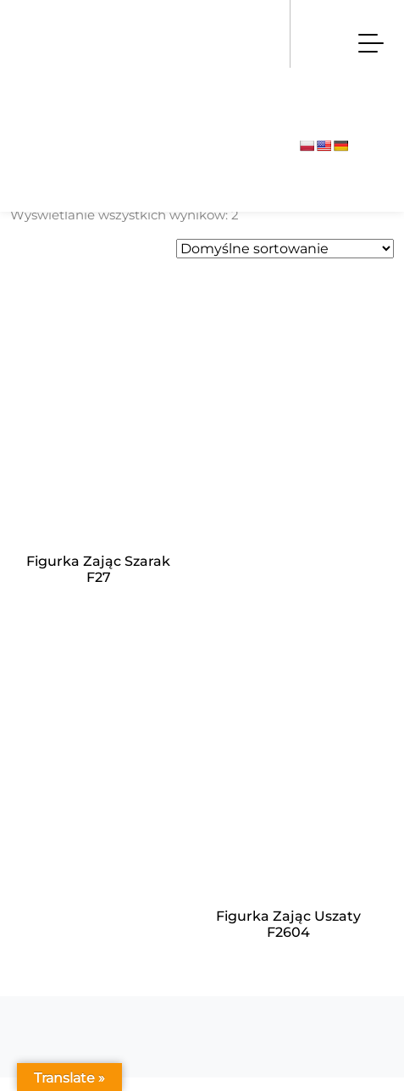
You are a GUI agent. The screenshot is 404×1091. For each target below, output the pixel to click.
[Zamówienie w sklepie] (285, 248)
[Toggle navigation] (371, 42)
